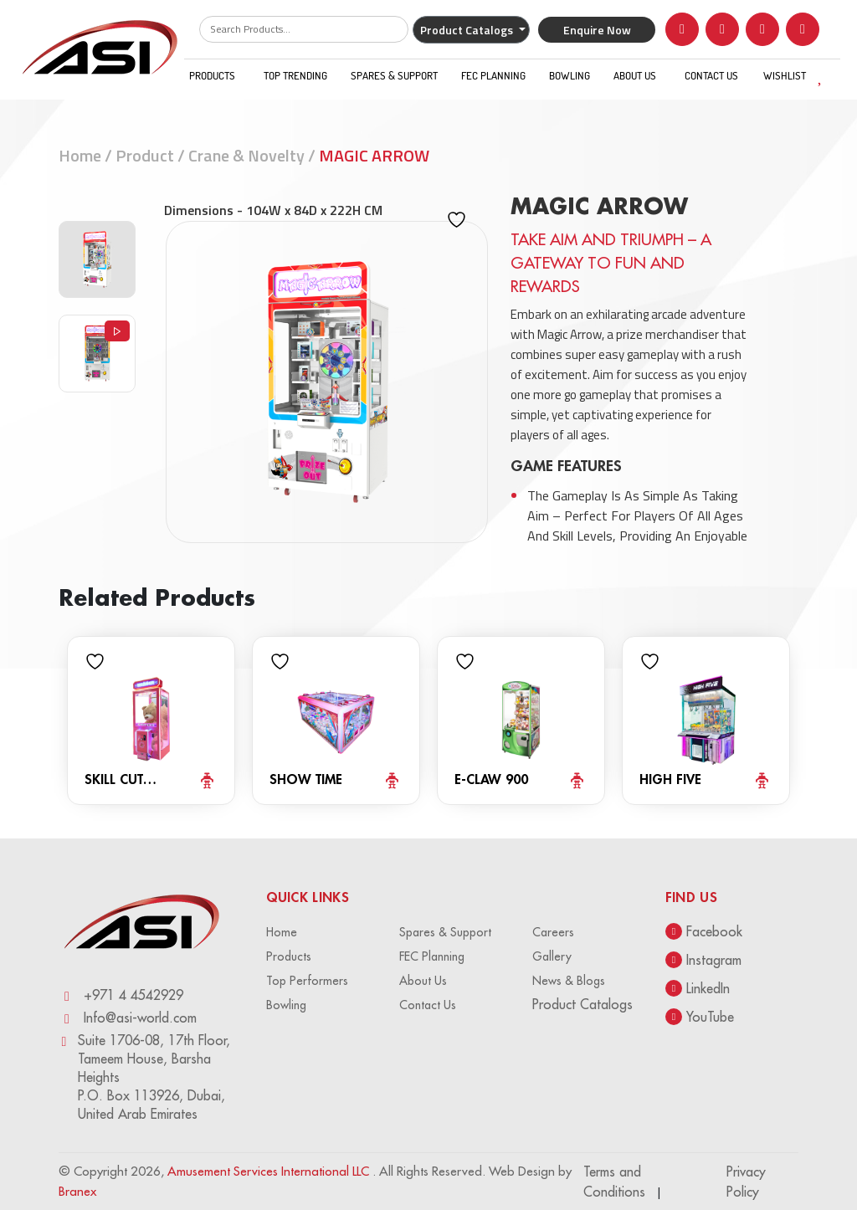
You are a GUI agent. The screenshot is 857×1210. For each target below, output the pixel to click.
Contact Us (711, 75)
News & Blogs (568, 980)
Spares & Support (394, 75)
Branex (77, 1191)
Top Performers (307, 980)
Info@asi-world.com (128, 1018)
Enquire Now (597, 29)
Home (80, 155)
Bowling (569, 75)
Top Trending (295, 75)
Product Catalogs (468, 29)
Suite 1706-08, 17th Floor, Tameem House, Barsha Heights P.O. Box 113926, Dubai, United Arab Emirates (144, 1077)
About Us (634, 75)
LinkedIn (697, 988)
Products (212, 75)
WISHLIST (798, 75)
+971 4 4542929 (121, 995)
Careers (553, 932)
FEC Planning (493, 75)
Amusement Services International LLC (269, 1171)
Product (144, 155)
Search (383, 29)
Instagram (703, 959)
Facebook (703, 931)
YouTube (699, 1016)
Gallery (552, 956)
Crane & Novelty (246, 155)
